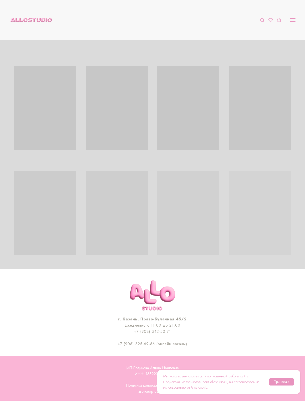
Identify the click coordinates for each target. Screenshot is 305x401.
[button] (262, 20)
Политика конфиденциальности (152, 385)
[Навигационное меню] (292, 20)
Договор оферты (152, 391)
